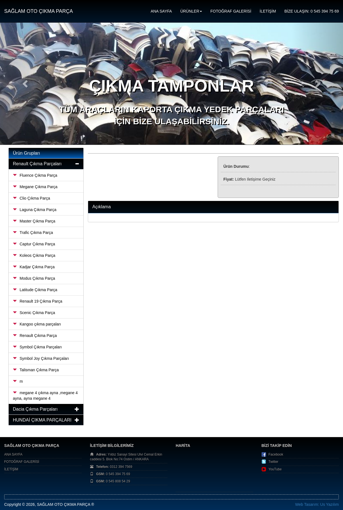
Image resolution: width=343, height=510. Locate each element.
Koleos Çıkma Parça (34, 255)
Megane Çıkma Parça (35, 187)
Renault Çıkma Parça (35, 335)
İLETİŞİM (268, 11)
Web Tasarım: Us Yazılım (317, 504)
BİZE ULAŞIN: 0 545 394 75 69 (311, 11)
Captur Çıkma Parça (34, 244)
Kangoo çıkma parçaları (37, 324)
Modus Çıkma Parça (34, 278)
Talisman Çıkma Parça (36, 370)
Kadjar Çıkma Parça (34, 267)
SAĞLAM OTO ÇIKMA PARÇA (38, 11)
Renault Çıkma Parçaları (37, 163)
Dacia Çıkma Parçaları (35, 409)
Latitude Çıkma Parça (35, 290)
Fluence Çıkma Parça (35, 175)
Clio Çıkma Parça (31, 198)
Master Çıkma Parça (34, 221)
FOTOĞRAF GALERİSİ (230, 11)
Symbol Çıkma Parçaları (37, 347)
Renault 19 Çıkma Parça (37, 301)
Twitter (273, 462)
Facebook (276, 454)
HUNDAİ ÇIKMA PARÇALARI (42, 420)
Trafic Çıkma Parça (33, 232)
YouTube (275, 469)
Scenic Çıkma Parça (34, 312)
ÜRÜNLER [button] (191, 11)
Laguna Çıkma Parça (35, 209)
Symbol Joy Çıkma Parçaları (41, 358)
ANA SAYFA (161, 11)
